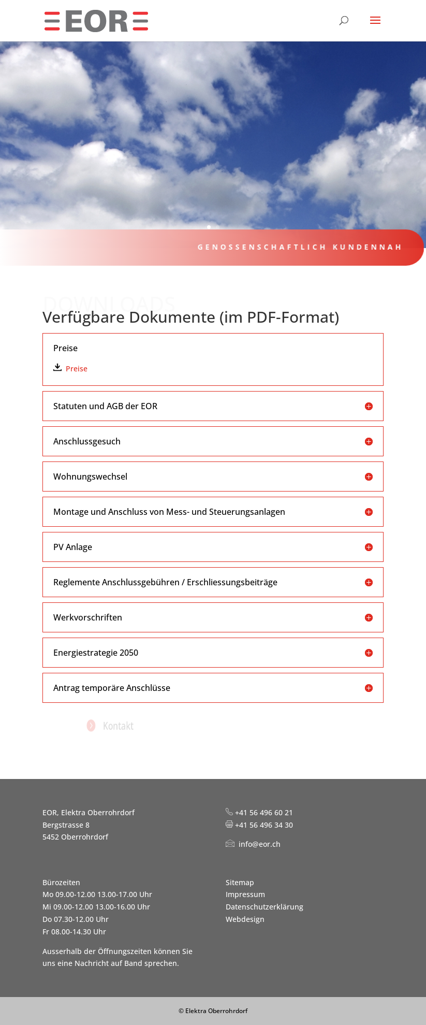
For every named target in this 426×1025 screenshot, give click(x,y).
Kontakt (128, 725)
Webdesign (245, 919)
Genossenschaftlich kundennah (295, 247)
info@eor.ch (260, 844)
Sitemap (240, 882)
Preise (76, 368)
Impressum (245, 894)
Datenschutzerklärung (264, 907)
